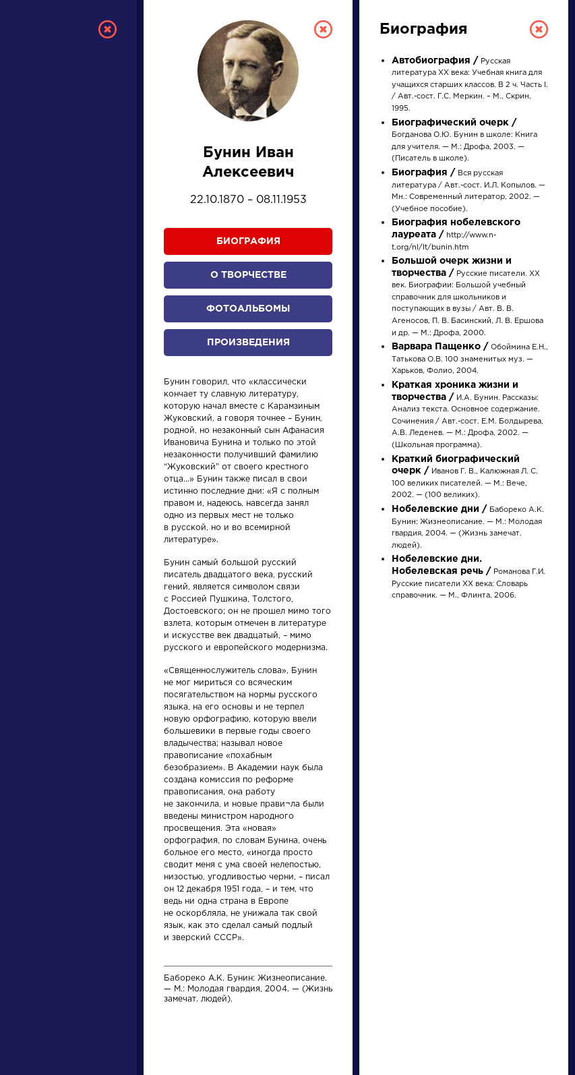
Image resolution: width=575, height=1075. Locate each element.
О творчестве (248, 275)
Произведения (248, 343)
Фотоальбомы (248, 309)
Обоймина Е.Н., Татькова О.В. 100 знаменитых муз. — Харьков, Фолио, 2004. (470, 359)
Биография (248, 241)
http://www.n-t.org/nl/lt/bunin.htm (456, 235)
